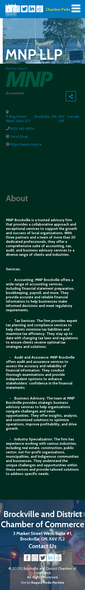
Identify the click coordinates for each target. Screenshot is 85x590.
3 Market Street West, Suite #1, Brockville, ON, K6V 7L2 (42, 536)
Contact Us (42, 546)
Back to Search (16, 68)
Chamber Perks (58, 9)
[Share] (71, 96)
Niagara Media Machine (47, 582)
